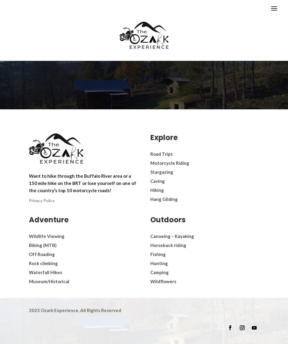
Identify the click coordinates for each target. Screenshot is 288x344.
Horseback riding (168, 245)
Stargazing (161, 172)
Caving (157, 181)
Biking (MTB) (43, 245)
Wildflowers (163, 281)
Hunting (159, 263)
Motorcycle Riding (169, 163)
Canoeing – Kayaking (172, 236)
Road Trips (161, 154)
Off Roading (42, 254)
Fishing (158, 254)
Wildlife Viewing (46, 236)
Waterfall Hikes (45, 272)
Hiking (157, 190)
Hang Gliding (164, 199)
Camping (159, 272)
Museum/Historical (49, 281)
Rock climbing (43, 263)
